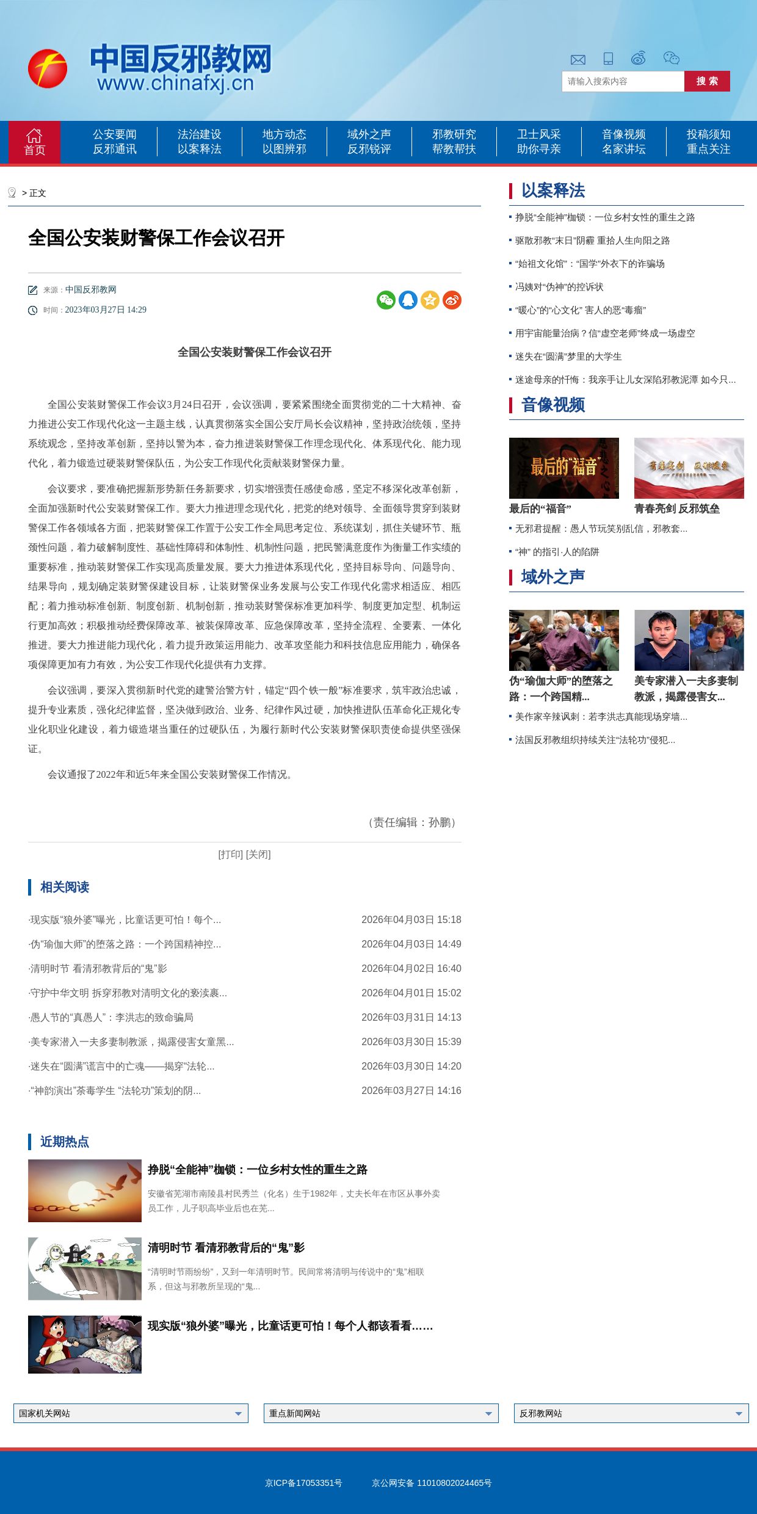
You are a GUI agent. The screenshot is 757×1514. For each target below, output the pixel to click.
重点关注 (709, 149)
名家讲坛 (624, 149)
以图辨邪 (284, 149)
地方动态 (284, 134)
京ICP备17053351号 (304, 1483)
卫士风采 (539, 134)
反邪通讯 (115, 149)
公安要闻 (115, 134)
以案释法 (200, 149)
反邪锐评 (369, 149)
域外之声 (369, 134)
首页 (35, 150)
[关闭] (256, 854)
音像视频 (624, 134)
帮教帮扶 (454, 149)
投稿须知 (709, 134)
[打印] (230, 854)
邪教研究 (454, 134)
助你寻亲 (539, 149)
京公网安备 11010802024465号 (432, 1483)
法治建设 (200, 134)
